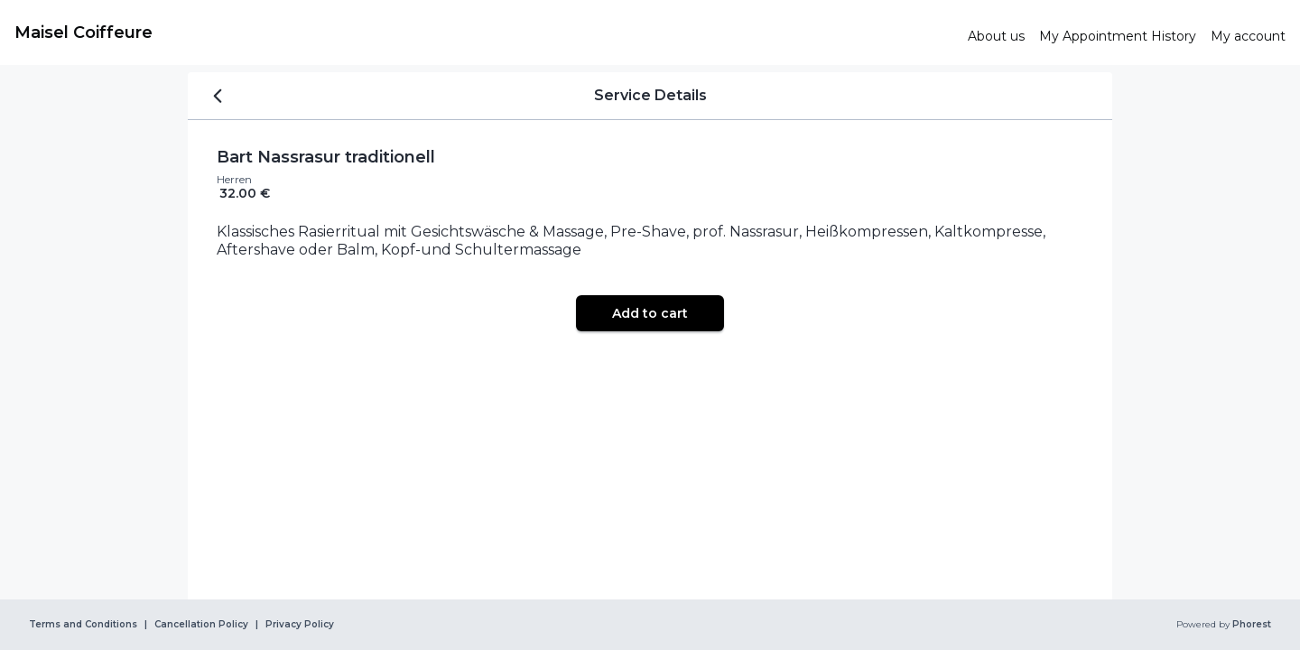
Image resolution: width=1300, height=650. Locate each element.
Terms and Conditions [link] (83, 624)
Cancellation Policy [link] (201, 624)
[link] (483, 32)
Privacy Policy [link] (299, 624)
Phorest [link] (1250, 624)
